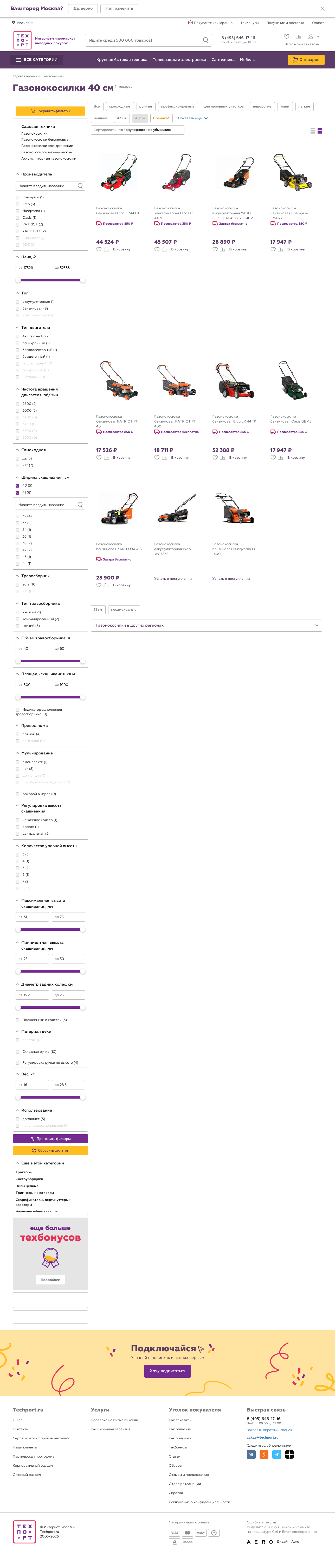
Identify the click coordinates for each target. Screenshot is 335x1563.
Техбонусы (249, 23)
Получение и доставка (285, 23)
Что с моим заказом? (302, 44)
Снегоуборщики (30, 1179)
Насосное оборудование (37, 1212)
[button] (83, 8)
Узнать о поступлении (173, 579)
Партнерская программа (33, 1457)
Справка (176, 1493)
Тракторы (24, 1172)
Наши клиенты (25, 1447)
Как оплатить (180, 1429)
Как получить (180, 1438)
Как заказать (180, 1420)
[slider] (18, 280)
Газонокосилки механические (47, 152)
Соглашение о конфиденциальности (199, 1502)
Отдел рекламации (185, 1484)
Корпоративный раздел (33, 1466)
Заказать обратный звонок (269, 1430)
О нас (17, 1420)
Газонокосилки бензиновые (45, 140)
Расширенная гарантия (110, 1429)
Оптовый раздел (27, 1475)
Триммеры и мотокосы (35, 1193)
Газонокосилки (34, 133)
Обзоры (175, 1466)
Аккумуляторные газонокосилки (49, 159)
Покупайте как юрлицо (213, 23)
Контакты (21, 1429)
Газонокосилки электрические (47, 146)
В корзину (122, 249)
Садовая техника (38, 126)
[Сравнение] (298, 37)
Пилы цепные (28, 1186)
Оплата (318, 23)
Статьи (174, 1457)
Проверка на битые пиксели (114, 1420)
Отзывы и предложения (189, 1475)
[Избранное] (286, 37)
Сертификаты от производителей (41, 1438)
